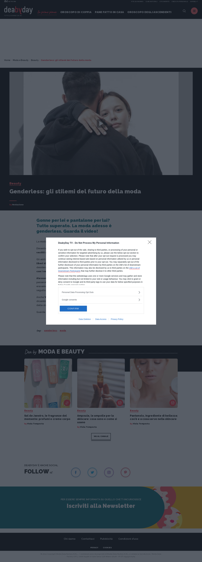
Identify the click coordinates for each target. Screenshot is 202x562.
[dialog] (101, 281)
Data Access (100, 319)
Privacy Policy (117, 319)
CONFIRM (73, 308)
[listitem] (101, 292)
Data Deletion (85, 319)
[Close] (150, 243)
